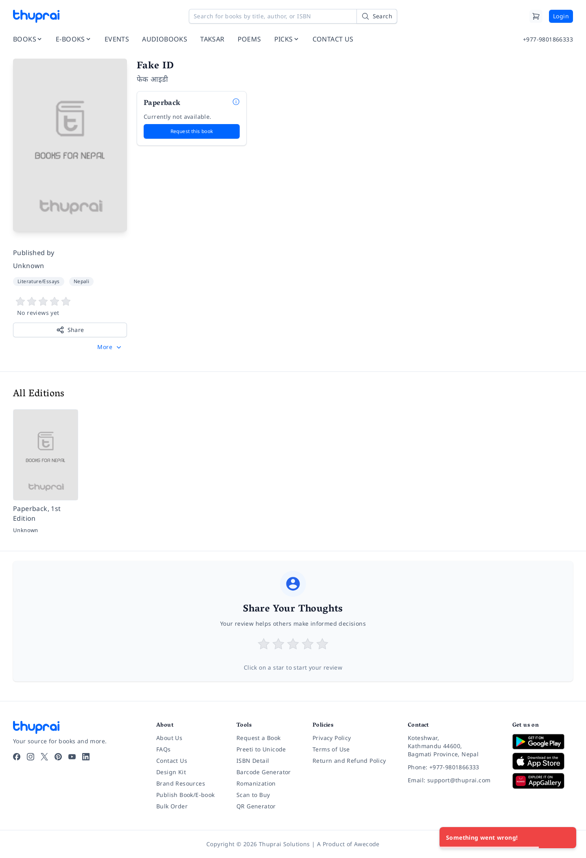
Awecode (367, 844)
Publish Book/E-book (185, 795)
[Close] (566, 838)
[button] (110, 347)
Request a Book (258, 738)
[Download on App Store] (542, 761)
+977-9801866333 (548, 39)
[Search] (376, 16)
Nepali (81, 281)
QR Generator (256, 806)
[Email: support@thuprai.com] (453, 780)
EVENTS (117, 39)
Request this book (192, 131)
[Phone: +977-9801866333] (453, 767)
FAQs (163, 749)
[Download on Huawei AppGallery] (542, 780)
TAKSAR (212, 39)
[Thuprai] (36, 16)
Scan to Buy (253, 795)
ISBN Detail (252, 760)
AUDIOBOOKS (164, 39)
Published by (34, 252)
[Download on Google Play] (542, 741)
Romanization (256, 783)
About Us (169, 738)
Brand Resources (180, 783)
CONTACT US (333, 39)
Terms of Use (331, 749)
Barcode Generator (263, 772)
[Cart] (535, 16)
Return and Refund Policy (349, 760)
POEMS (249, 39)
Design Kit (171, 772)
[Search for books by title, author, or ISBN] (293, 16)
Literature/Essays (38, 281)
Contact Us (171, 760)
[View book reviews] (70, 306)
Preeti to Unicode (261, 749)
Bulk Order (172, 806)
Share (70, 330)
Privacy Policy (332, 738)
